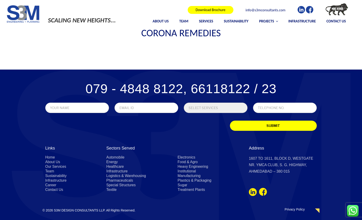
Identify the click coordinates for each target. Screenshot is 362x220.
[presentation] (77, 127)
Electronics (187, 157)
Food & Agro (188, 162)
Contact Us (336, 21)
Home (50, 157)
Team (183, 21)
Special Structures (121, 185)
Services (206, 21)
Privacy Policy (295, 209)
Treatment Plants (191, 190)
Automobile (115, 157)
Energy (112, 162)
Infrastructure (302, 21)
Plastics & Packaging (195, 181)
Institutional (187, 171)
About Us (161, 21)
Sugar (182, 185)
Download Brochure (210, 10)
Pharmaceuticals (120, 181)
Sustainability (236, 21)
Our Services (55, 167)
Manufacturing (189, 176)
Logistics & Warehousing (126, 176)
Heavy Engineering (193, 167)
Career (51, 185)
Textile (111, 190)
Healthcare (115, 167)
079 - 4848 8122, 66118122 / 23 (180, 89)
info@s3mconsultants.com (266, 10)
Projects (269, 21)
